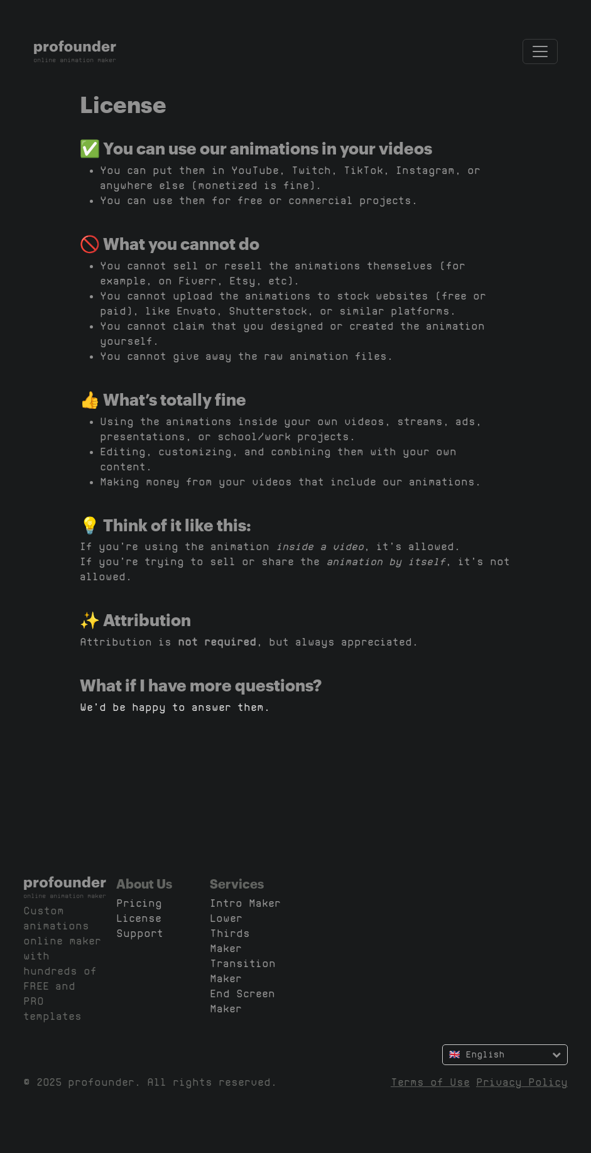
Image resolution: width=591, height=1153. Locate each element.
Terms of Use (430, 1082)
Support (139, 933)
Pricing (139, 903)
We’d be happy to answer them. (175, 707)
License (138, 918)
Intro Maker (245, 903)
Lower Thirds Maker (230, 933)
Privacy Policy (522, 1082)
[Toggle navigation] (540, 51)
